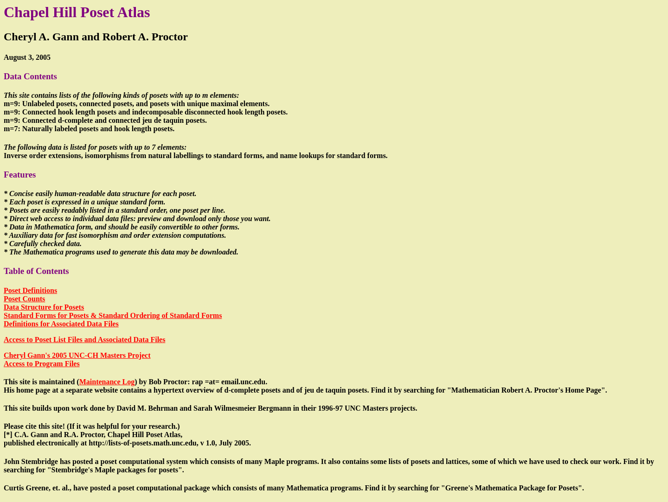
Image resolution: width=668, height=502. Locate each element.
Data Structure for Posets (44, 307)
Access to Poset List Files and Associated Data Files (84, 339)
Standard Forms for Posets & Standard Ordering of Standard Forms (113, 315)
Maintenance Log (107, 382)
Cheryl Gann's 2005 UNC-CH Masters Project (77, 355)
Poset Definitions (30, 290)
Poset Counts (24, 299)
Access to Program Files (42, 364)
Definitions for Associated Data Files (61, 324)
